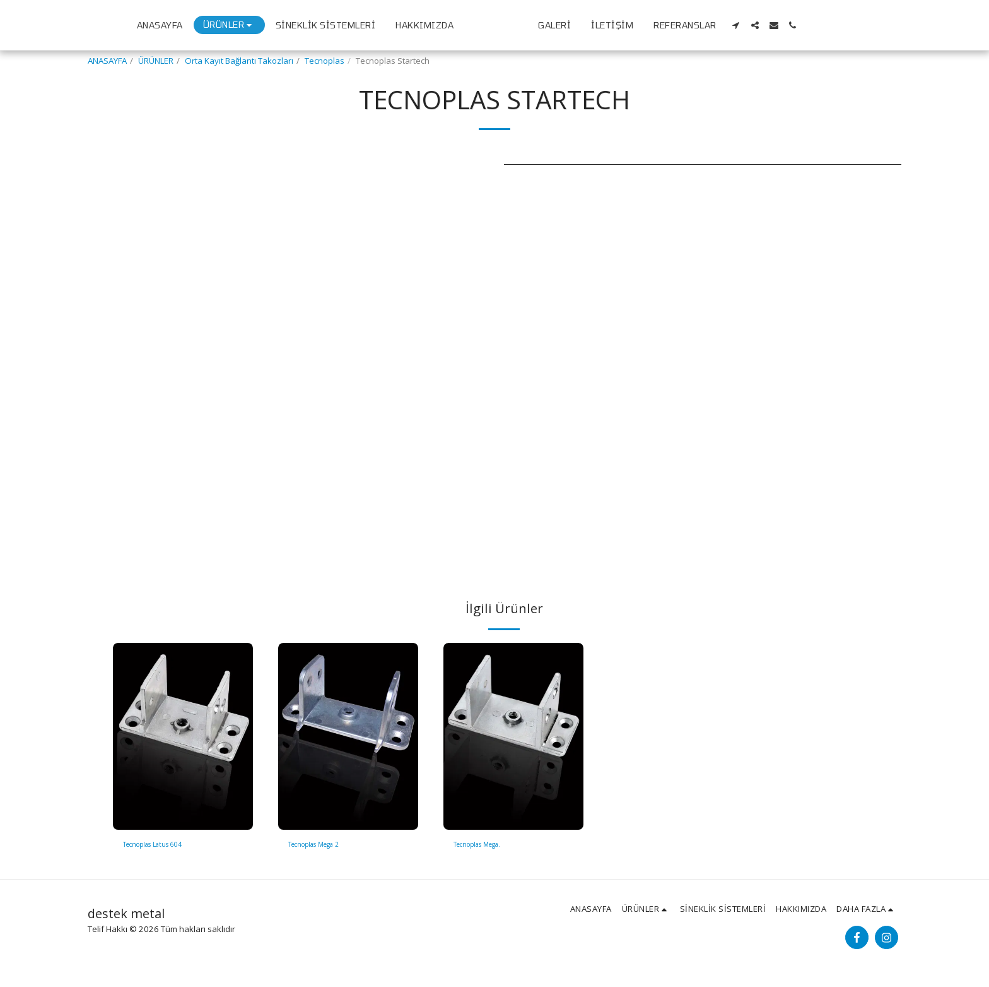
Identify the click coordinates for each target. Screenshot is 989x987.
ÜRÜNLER (155, 60)
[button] (843, 25)
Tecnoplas (324, 60)
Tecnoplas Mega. (486, 845)
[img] (183, 736)
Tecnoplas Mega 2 (323, 845)
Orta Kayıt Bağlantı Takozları (239, 60)
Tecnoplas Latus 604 (162, 845)
